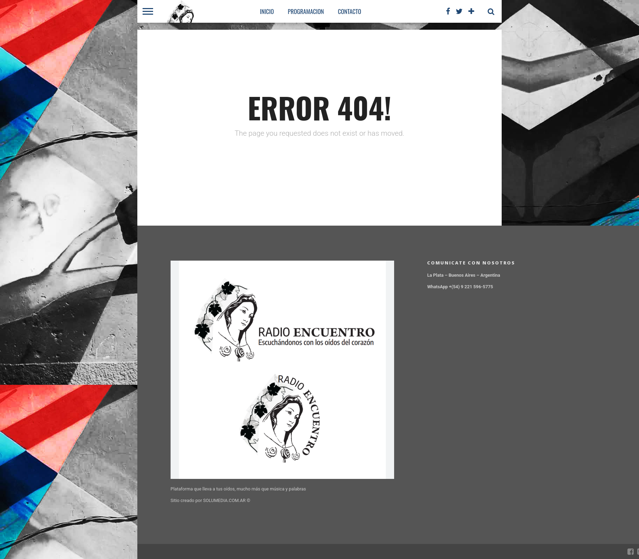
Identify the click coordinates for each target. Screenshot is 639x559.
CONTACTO (349, 11)
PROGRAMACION (306, 11)
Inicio (267, 11)
